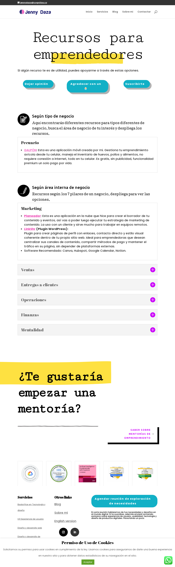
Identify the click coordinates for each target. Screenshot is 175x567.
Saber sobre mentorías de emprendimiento (137, 434)
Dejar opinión (36, 84)
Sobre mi (127, 12)
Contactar (144, 12)
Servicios (102, 12)
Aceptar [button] (87, 562)
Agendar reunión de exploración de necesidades (123, 501)
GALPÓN (30, 150)
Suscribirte (135, 84)
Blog (115, 12)
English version (65, 521)
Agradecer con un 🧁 (85, 86)
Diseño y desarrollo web (30, 527)
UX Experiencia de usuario (31, 519)
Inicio (89, 12)
